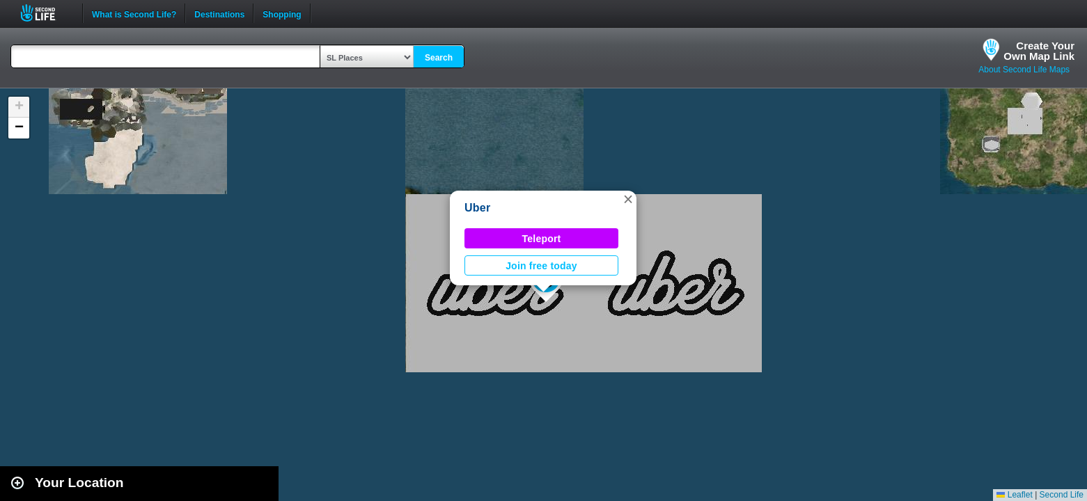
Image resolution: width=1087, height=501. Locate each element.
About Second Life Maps (1024, 69)
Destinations (219, 13)
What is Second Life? (134, 13)
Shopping (282, 13)
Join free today (541, 265)
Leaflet (1014, 495)
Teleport (541, 238)
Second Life (45, 12)
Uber (477, 208)
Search (439, 58)
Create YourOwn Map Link (1038, 51)
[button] (628, 199)
